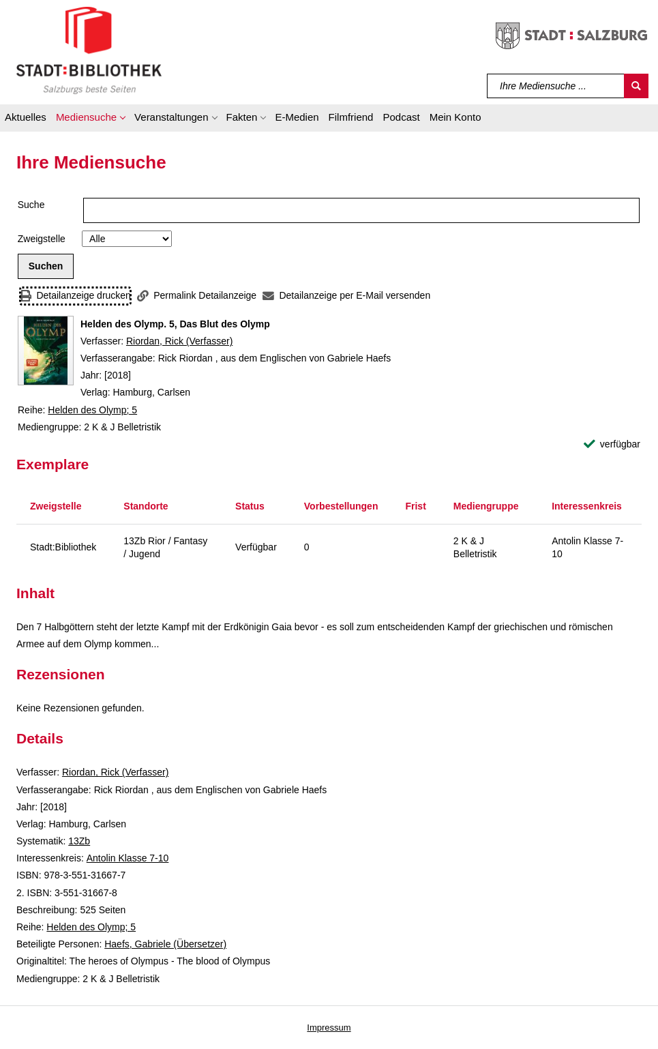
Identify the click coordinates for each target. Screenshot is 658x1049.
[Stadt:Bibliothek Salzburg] (89, 49)
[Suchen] (636, 86)
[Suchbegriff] (556, 86)
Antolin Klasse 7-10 (128, 858)
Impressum (328, 1027)
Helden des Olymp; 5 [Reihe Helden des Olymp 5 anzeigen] (92, 409)
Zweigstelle (41, 238)
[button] (90, 119)
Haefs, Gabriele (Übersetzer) (165, 944)
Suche (31, 204)
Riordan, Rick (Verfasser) (179, 341)
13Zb (79, 841)
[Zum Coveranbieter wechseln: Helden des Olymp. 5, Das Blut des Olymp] (46, 350)
